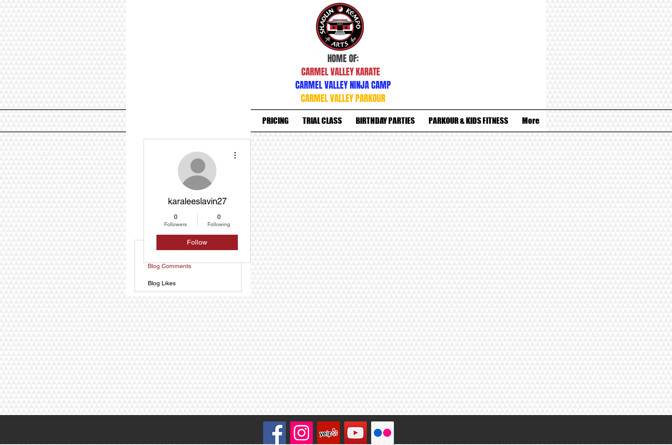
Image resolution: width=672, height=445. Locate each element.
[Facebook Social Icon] (274, 432)
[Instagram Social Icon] (301, 432)
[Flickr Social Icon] (382, 432)
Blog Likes (162, 283)
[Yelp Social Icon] (328, 432)
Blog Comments (169, 266)
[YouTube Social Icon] (355, 432)
